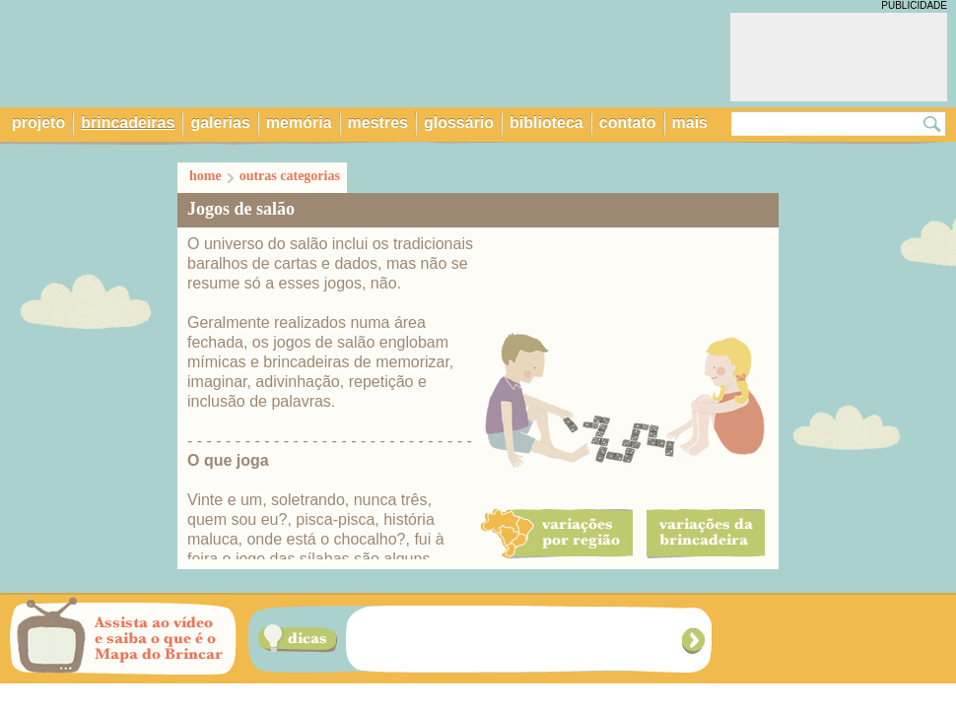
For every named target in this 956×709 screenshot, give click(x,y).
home (205, 175)
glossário (459, 122)
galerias (219, 122)
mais (690, 122)
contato (627, 122)
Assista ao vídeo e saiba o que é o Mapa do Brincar (123, 639)
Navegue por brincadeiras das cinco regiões (834, 639)
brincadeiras (127, 122)
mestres (378, 122)
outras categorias (289, 175)
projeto (38, 122)
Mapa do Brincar (242, 52)
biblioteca (546, 122)
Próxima (695, 640)
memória (299, 122)
